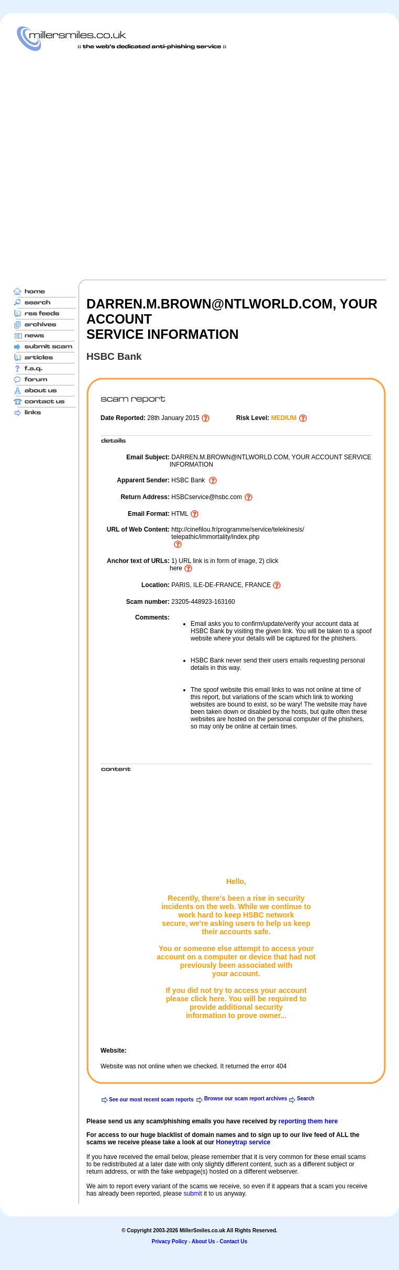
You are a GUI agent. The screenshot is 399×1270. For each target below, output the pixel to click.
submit (192, 1193)
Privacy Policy (169, 1241)
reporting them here (308, 1121)
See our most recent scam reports (151, 1099)
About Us (203, 1241)
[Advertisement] (106, 165)
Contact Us (233, 1241)
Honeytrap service (243, 1142)
